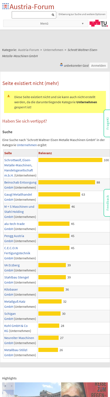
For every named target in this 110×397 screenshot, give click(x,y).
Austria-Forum (32, 6)
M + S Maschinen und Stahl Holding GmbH (19, 211)
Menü (44, 23)
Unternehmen (27, 145)
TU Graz (99, 23)
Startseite (6, 6)
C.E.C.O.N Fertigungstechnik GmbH (17, 253)
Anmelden (98, 65)
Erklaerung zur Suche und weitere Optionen (82, 14)
